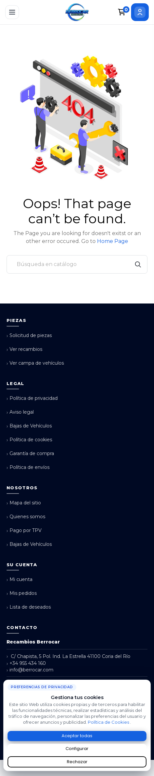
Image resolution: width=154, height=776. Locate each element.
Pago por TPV (24, 530)
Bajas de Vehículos (29, 426)
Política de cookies (29, 440)
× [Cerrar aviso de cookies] (147, 682)
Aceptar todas (77, 736)
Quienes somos (26, 517)
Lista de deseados (29, 607)
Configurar (77, 748)
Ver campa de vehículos (35, 363)
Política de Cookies (109, 722)
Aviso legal (20, 412)
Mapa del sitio (24, 503)
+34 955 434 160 (26, 663)
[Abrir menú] (12, 12)
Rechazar (77, 762)
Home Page (112, 241)
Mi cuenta (19, 579)
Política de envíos (28, 467)
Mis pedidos (22, 593)
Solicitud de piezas (29, 335)
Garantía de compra (30, 453)
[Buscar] (77, 264)
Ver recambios (24, 349)
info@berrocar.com (30, 670)
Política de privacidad (32, 398)
